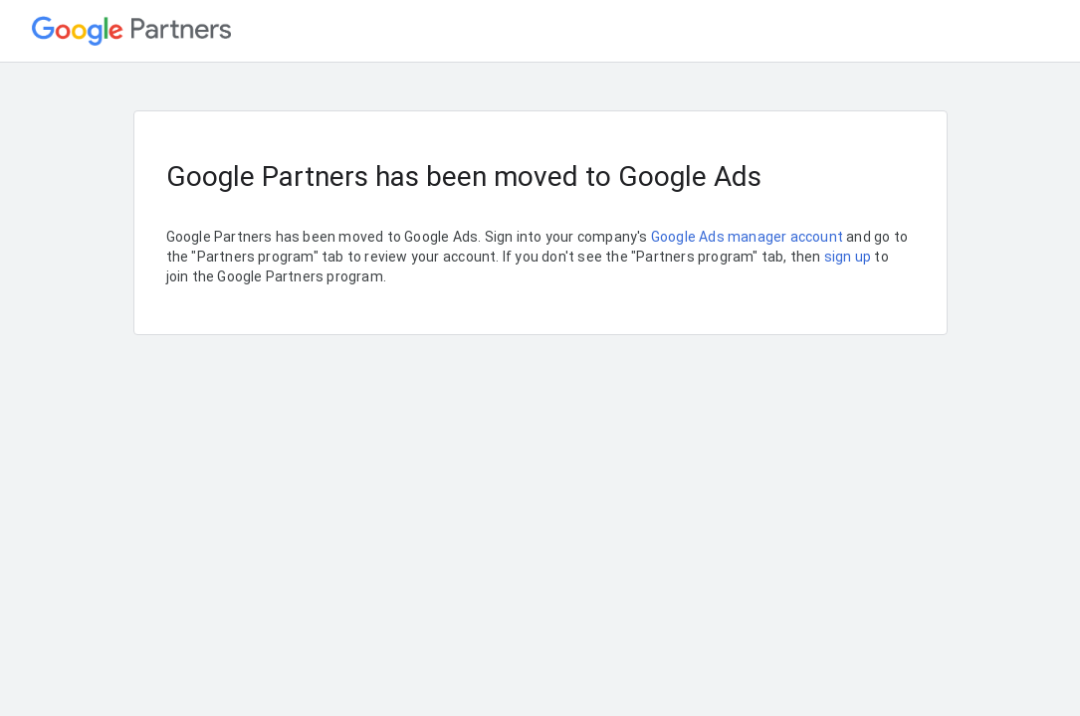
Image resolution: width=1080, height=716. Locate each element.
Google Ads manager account (747, 237)
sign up (847, 257)
